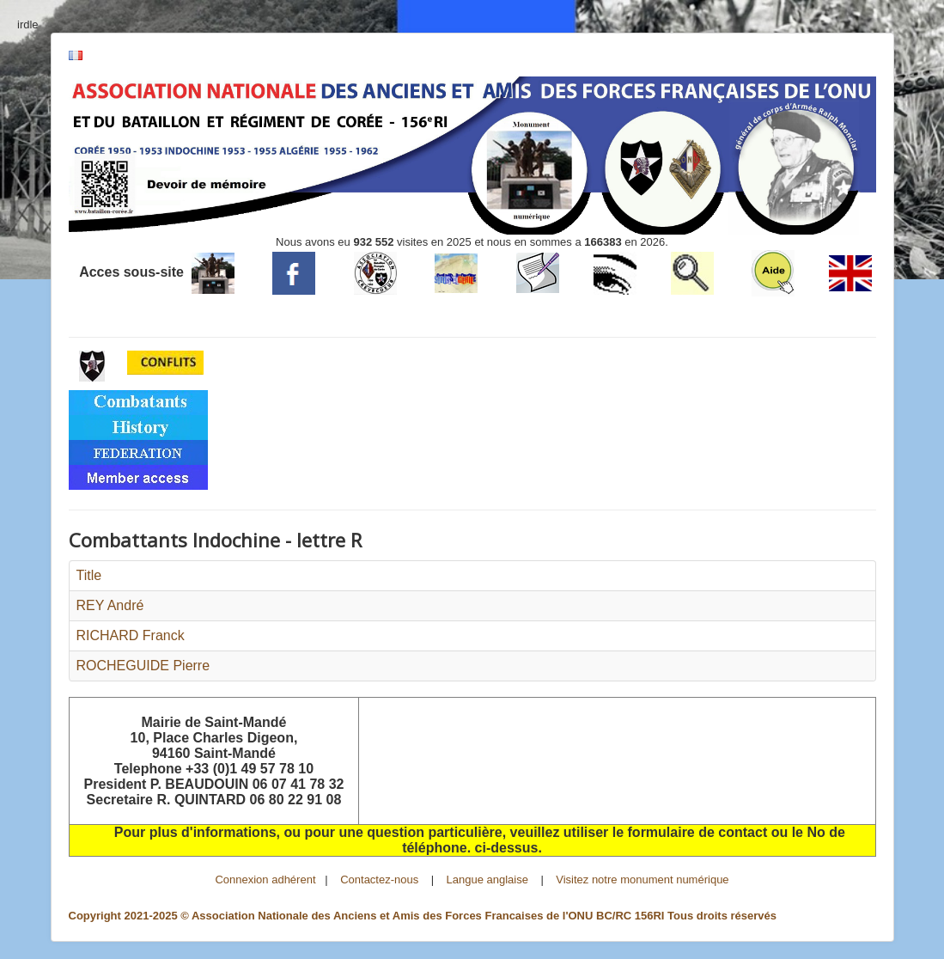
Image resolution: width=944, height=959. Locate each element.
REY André (110, 605)
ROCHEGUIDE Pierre (143, 665)
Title (89, 575)
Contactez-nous (379, 879)
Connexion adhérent (265, 879)
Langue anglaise (487, 879)
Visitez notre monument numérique (642, 879)
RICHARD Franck (130, 635)
